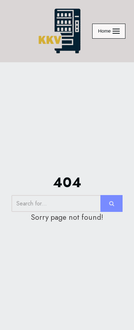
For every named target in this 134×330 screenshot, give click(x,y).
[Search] (55, 203)
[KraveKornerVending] (60, 31)
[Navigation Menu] (108, 31)
